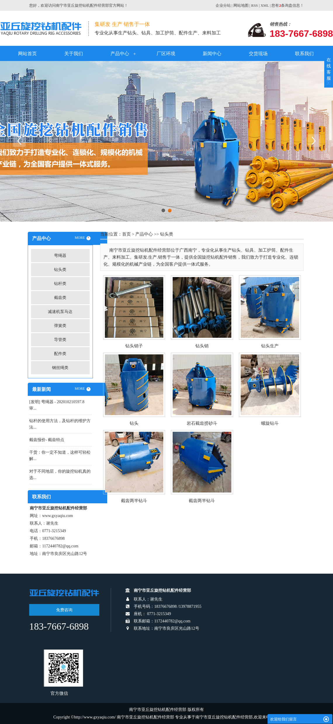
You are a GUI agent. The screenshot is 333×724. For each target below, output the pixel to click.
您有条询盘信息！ (287, 5)
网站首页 (27, 53)
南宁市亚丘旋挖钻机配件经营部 (224, 717)
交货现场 (258, 53)
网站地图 (241, 5)
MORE (83, 238)
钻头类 (60, 269)
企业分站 (223, 5)
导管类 (60, 339)
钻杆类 (60, 283)
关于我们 (73, 53)
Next (314, 140)
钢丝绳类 (60, 368)
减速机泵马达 (60, 311)
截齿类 (60, 297)
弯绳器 (60, 255)
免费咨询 (64, 610)
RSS (254, 5)
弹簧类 (60, 325)
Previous (19, 140)
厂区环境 (166, 53)
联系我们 (304, 53)
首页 (126, 234)
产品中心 (119, 53)
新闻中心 (212, 53)
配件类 (60, 353)
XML (265, 5)
